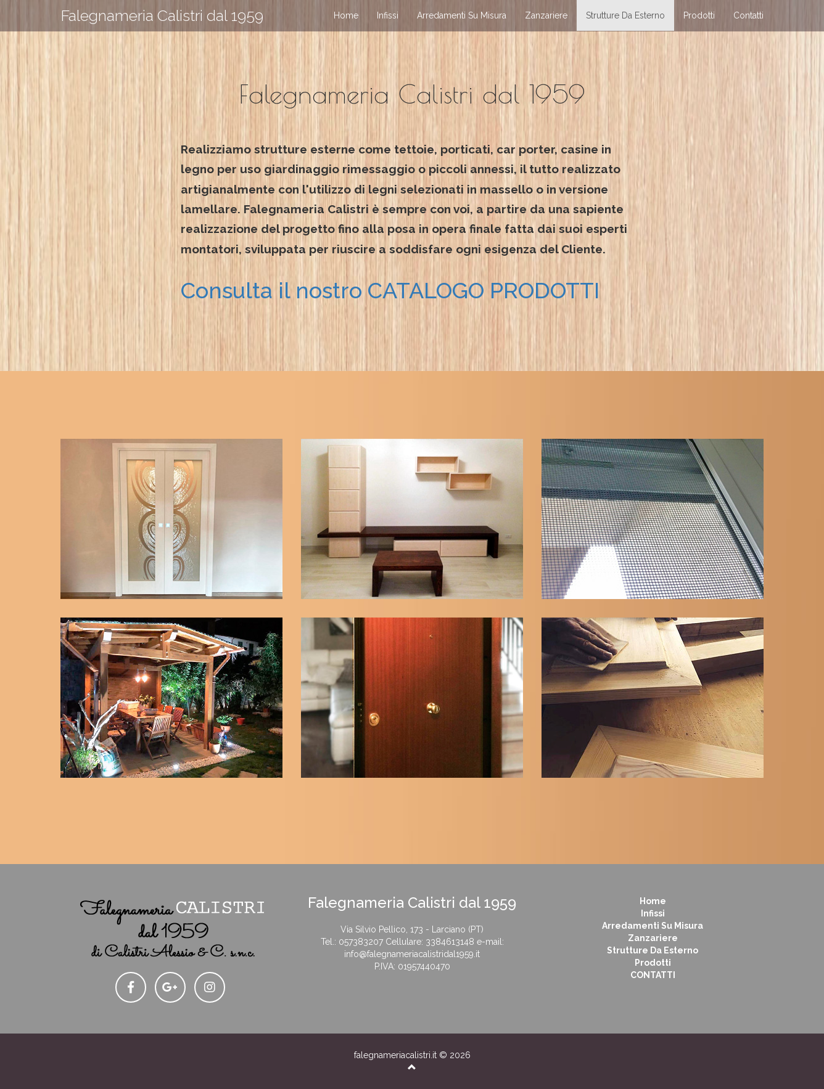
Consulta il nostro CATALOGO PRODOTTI (390, 290)
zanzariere (546, 15)
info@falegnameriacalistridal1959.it (412, 954)
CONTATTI (652, 975)
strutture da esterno (625, 15)
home (346, 15)
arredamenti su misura (461, 15)
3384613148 (450, 942)
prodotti (699, 15)
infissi (387, 15)
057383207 (361, 942)
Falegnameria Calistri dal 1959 (161, 15)
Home (653, 901)
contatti (748, 15)
